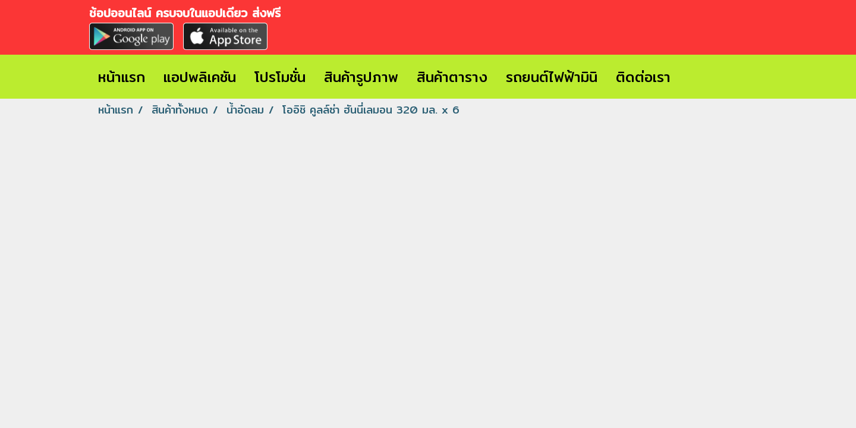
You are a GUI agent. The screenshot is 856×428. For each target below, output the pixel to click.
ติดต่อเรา (643, 76)
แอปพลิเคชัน (199, 76)
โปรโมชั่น (280, 76)
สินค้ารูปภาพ (361, 76)
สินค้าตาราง (452, 76)
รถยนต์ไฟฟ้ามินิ (551, 76)
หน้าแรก (121, 76)
